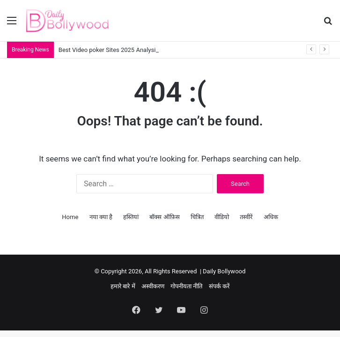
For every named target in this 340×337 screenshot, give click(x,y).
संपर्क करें (219, 286)
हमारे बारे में (123, 286)
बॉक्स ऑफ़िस (164, 216)
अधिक (271, 216)
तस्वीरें (246, 216)
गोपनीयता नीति (186, 286)
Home (70, 216)
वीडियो (221, 216)
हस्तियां (131, 216)
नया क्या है (100, 216)
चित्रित (197, 216)
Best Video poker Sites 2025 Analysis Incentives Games (133, 49)
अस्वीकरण (152, 286)
